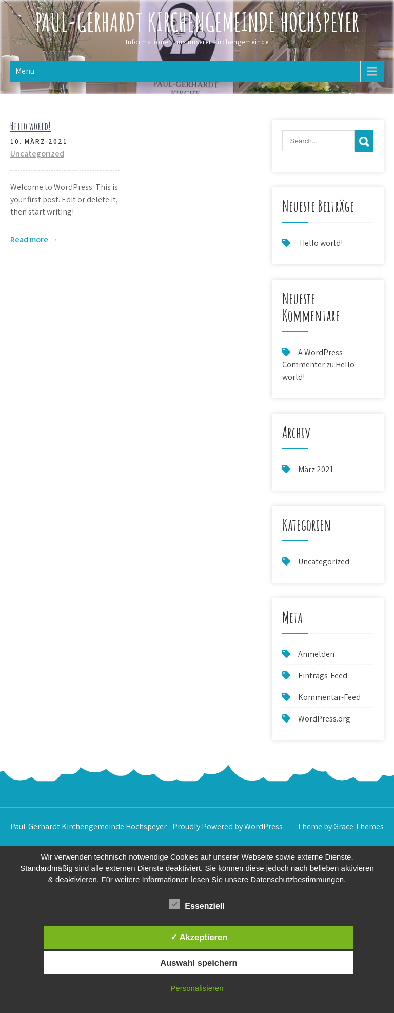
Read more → (34, 239)
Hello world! (30, 126)
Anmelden (316, 654)
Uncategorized (37, 153)
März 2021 (315, 469)
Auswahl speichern (198, 962)
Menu (24, 71)
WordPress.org (324, 718)
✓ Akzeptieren (199, 937)
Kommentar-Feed (329, 697)
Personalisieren (196, 988)
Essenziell (196, 904)
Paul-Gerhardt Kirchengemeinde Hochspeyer (197, 22)
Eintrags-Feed (322, 675)
